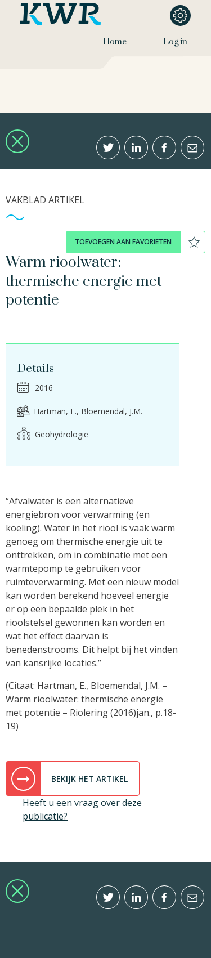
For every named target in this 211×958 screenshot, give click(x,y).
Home (115, 42)
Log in (175, 42)
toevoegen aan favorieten (123, 242)
